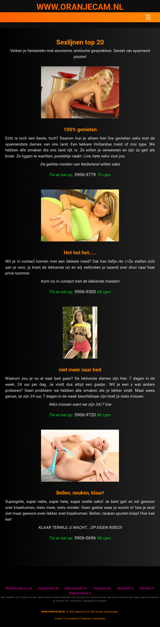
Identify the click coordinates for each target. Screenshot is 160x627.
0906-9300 (85, 291)
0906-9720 (85, 414)
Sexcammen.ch (76, 588)
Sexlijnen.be (102, 588)
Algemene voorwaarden (93, 618)
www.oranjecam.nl (53, 611)
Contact (59, 618)
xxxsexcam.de (48, 588)
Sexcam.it (146, 588)
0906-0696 (85, 537)
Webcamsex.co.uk (18, 588)
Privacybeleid (72, 618)
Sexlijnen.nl (125, 588)
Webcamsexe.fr (80, 593)
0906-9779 (85, 174)
